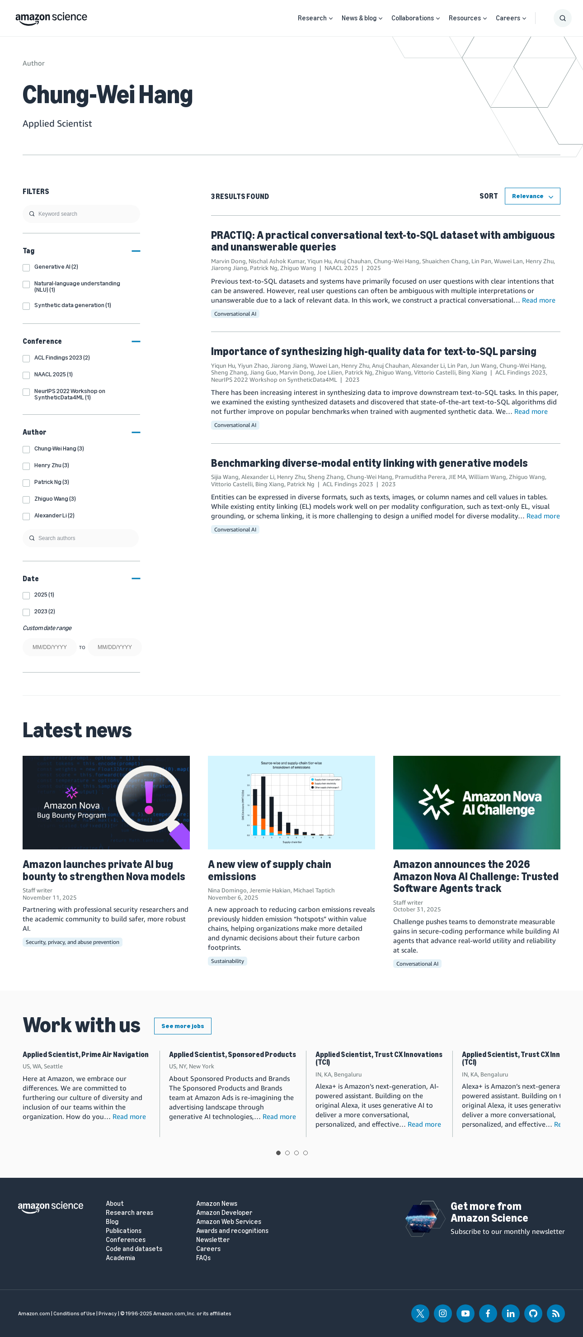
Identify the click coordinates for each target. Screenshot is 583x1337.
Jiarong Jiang (229, 267)
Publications (123, 1231)
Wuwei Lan (508, 261)
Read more (538, 300)
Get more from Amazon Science (489, 1212)
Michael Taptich (314, 890)
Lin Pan (481, 261)
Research (312, 18)
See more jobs (182, 1026)
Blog (112, 1221)
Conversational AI (235, 313)
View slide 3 (296, 1153)
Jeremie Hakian (270, 890)
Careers (508, 18)
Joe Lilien (329, 372)
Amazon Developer (224, 1212)
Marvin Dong (228, 261)
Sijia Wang (225, 476)
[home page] (51, 17)
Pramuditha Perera (420, 476)
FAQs (203, 1258)
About (115, 1203)
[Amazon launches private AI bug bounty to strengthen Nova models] (106, 802)
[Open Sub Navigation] (331, 18)
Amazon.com (34, 1313)
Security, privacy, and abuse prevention (72, 942)
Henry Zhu (540, 261)
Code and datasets (134, 1249)
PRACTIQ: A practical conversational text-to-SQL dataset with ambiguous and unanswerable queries (383, 240)
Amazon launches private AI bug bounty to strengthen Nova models (104, 870)
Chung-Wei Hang (396, 261)
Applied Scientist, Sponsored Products (232, 1054)
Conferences (126, 1240)
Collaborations (412, 18)
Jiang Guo (263, 372)
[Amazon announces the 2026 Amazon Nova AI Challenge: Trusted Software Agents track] (476, 802)
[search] (81, 214)
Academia (120, 1258)
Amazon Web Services (228, 1221)
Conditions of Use (74, 1313)
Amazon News (216, 1203)
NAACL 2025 (341, 267)
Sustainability (227, 961)
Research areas (129, 1212)
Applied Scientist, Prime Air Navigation (86, 1054)
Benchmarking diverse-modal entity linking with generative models (369, 462)
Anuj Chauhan (352, 261)
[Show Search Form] (563, 18)
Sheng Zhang (229, 372)
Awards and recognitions (232, 1231)
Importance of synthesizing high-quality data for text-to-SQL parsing (373, 351)
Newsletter (213, 1240)
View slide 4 (305, 1153)
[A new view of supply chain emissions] (291, 802)
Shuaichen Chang (445, 261)
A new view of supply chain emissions (269, 870)
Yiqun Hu (319, 261)
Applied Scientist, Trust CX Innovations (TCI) (378, 1058)
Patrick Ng (263, 267)
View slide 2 (287, 1153)
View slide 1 (278, 1153)
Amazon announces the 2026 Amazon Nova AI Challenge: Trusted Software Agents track (476, 876)
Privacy (108, 1313)
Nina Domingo (227, 890)
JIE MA (457, 476)
